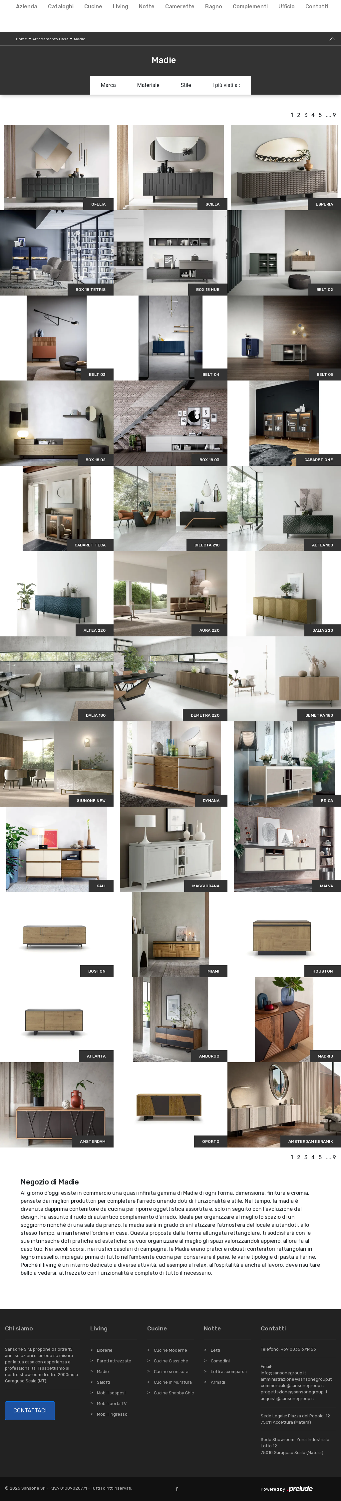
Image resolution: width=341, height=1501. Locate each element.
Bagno (213, 6)
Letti (215, 1350)
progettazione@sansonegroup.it (294, 1391)
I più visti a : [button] (226, 85)
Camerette (179, 6)
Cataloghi (61, 6)
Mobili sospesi (111, 1392)
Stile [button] (186, 85)
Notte (147, 6)
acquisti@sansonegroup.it (287, 1398)
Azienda (26, 6)
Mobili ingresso (112, 1414)
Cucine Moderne (170, 1350)
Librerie (105, 1350)
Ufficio (286, 6)
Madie (79, 39)
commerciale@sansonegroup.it (292, 1385)
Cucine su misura (171, 1371)
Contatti (316, 6)
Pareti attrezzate (114, 1360)
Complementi (250, 6)
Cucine (93, 6)
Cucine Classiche (171, 1360)
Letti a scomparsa (229, 1371)
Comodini (220, 1360)
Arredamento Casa (50, 39)
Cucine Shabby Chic (174, 1392)
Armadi (218, 1382)
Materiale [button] (148, 85)
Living (120, 6)
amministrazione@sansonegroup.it (296, 1379)
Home (21, 39)
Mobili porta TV (112, 1403)
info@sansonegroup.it (283, 1372)
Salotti (103, 1382)
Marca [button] (108, 85)
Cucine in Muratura (173, 1382)
